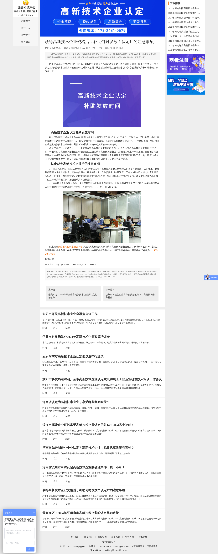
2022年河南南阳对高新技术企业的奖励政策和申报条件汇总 (185, 13)
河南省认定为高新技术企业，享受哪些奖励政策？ (76, 402)
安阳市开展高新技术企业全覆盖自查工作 (69, 314)
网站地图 (116, 550)
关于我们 (74, 537)
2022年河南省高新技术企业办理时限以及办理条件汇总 (185, 22)
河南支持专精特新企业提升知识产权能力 (185, 50)
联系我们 (88, 537)
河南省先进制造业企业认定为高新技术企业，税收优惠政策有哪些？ (88, 447)
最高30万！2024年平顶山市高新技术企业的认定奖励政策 (80, 513)
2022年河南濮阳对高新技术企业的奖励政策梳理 (185, 27)
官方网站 (25, 42)
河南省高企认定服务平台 (70, 246)
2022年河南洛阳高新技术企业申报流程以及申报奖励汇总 (185, 8)
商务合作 (115, 537)
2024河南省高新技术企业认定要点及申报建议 (72, 356)
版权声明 (143, 537)
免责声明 (129, 537)
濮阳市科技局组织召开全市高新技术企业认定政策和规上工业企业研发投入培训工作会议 (102, 379)
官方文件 (25, 35)
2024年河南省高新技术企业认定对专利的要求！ (185, 31)
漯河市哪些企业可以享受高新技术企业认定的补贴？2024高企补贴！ (88, 425)
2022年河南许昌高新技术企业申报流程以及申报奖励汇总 (185, 45)
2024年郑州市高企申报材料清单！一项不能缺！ (185, 18)
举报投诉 (102, 537)
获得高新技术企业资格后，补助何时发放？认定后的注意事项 (83, 490)
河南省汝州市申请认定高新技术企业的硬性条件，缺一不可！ (83, 467)
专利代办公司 (109, 542)
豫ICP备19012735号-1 (100, 550)
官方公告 (25, 28)
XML (125, 550)
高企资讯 (25, 20)
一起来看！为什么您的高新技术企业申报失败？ (185, 36)
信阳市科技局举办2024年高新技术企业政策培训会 (76, 337)
